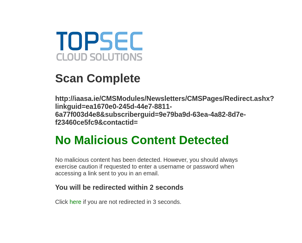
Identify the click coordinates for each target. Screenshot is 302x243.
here (75, 202)
